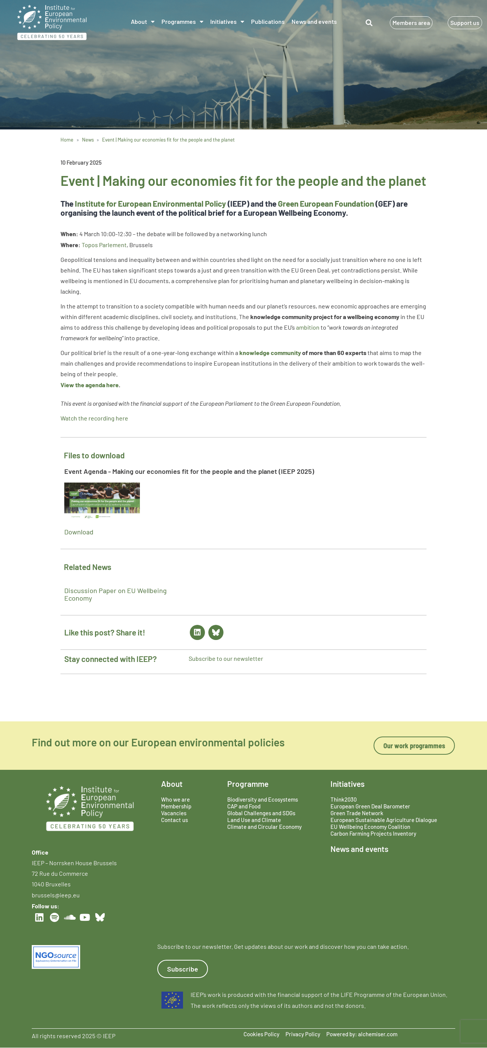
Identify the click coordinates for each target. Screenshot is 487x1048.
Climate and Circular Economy (264, 826)
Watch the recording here (94, 418)
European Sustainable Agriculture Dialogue (383, 819)
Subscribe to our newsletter (226, 658)
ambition (307, 327)
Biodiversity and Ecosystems (262, 799)
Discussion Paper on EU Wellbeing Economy (115, 594)
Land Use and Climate (254, 819)
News (88, 140)
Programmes (182, 21)
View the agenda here (89, 384)
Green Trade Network (356, 813)
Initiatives (227, 21)
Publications (268, 21)
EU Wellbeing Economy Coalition (370, 826)
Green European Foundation (326, 203)
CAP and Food (244, 806)
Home (66, 140)
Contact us (174, 819)
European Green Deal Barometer (370, 806)
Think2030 (343, 799)
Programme (247, 783)
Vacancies (173, 813)
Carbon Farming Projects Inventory (373, 833)
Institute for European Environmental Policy (150, 203)
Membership (176, 806)
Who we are (175, 799)
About (143, 21)
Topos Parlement (104, 244)
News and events (314, 21)
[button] (369, 22)
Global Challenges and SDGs (261, 813)
